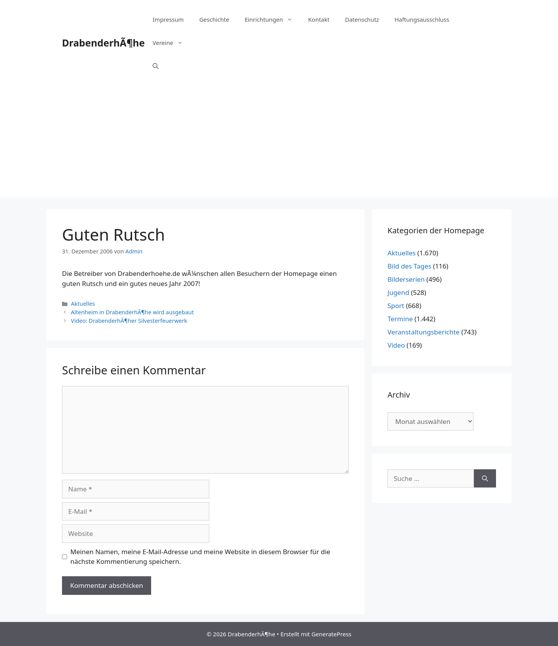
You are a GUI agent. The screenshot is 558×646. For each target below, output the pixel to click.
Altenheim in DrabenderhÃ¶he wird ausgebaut (132, 312)
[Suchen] (485, 478)
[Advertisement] (279, 143)
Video (396, 345)
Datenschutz (362, 19)
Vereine (172, 42)
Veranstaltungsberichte (424, 331)
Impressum (168, 19)
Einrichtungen (272, 19)
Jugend (398, 292)
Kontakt (318, 19)
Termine (400, 318)
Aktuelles (83, 303)
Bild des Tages (409, 266)
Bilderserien (406, 279)
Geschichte (214, 19)
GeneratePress (331, 634)
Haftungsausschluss (421, 19)
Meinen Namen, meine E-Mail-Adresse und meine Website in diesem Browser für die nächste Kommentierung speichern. (201, 556)
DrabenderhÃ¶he (103, 42)
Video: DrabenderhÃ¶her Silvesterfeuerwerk (129, 320)
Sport (396, 305)
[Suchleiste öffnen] (155, 66)
